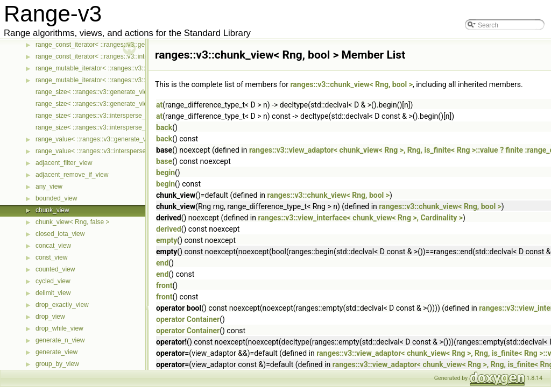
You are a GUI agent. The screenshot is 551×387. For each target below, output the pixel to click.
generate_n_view (60, 340)
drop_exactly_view (62, 305)
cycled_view (53, 281)
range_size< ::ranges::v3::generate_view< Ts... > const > (116, 104)
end (162, 263)
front (164, 285)
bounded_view (56, 198)
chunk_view (52, 210)
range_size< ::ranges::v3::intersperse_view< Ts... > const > (120, 127)
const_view (51, 257)
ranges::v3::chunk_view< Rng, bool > (351, 84)
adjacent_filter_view (64, 163)
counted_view (55, 269)
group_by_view (57, 364)
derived (168, 229)
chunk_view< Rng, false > (72, 222)
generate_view (56, 352)
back (164, 127)
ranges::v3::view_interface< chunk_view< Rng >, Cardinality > (360, 217)
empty (166, 240)
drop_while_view (59, 328)
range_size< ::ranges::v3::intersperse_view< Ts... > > (111, 115)
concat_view (53, 245)
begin (165, 172)
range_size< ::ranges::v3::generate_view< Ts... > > (108, 92)
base (164, 161)
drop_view (50, 316)
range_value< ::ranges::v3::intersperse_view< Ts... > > (113, 151)
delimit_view (53, 293)
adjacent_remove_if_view (72, 174)
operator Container (188, 319)
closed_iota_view (60, 234)
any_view (49, 186)
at (159, 105)
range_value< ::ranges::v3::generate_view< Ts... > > (110, 139)
